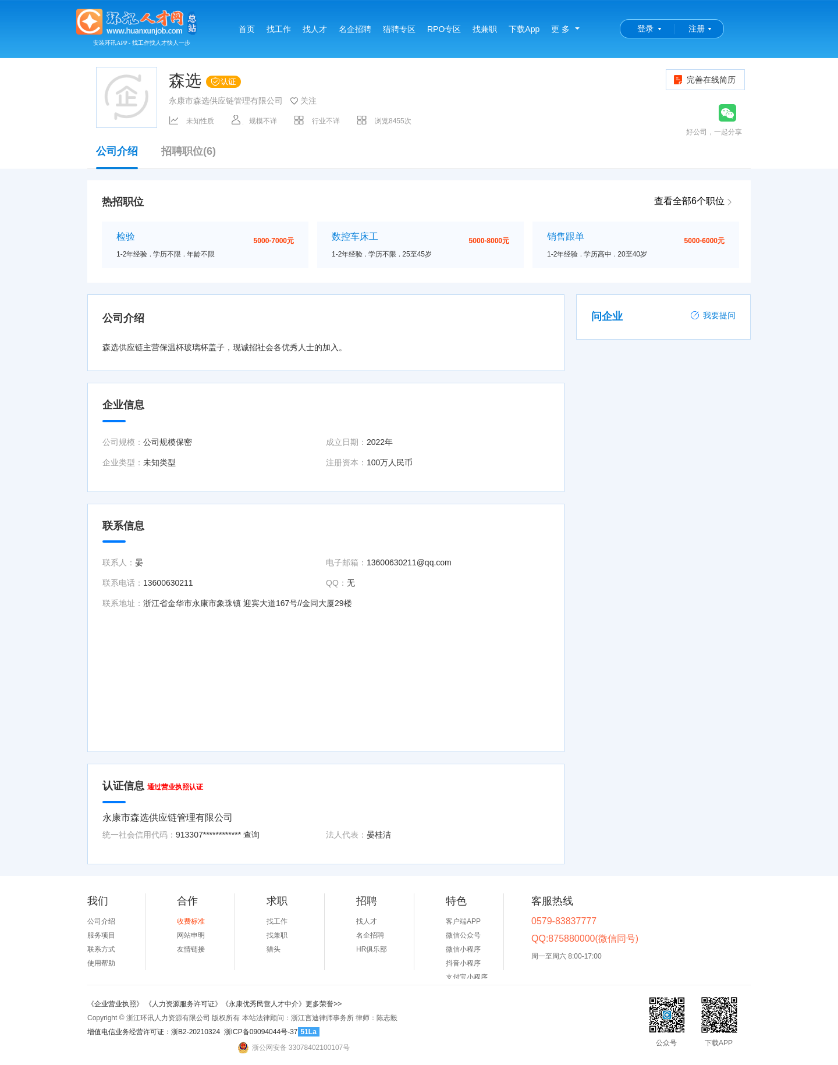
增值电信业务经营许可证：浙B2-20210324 (153, 1032)
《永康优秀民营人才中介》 (264, 1004)
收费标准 (191, 921)
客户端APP (463, 921)
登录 (645, 28)
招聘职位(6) (188, 151)
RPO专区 (444, 29)
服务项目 (101, 935)
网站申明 (191, 935)
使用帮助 (101, 963)
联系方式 (101, 949)
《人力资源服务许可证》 (183, 1004)
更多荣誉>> (324, 1004)
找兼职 (485, 29)
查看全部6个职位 (689, 201)
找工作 (279, 29)
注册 (696, 28)
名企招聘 (355, 29)
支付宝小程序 (467, 977)
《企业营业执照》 (116, 1004)
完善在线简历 (704, 80)
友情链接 (191, 949)
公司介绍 (117, 157)
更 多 (560, 29)
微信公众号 (463, 935)
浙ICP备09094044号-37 (261, 1032)
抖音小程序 (463, 963)
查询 (251, 834)
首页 (247, 29)
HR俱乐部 (371, 949)
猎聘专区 (399, 29)
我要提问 (713, 315)
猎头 (273, 949)
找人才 (315, 29)
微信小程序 (463, 949)
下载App (524, 29)
